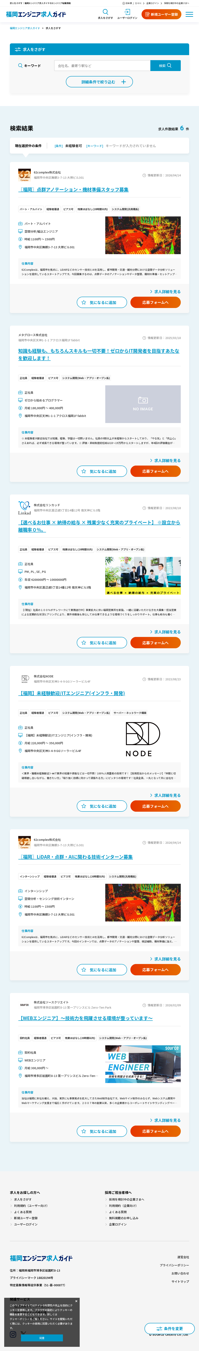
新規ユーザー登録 (26, 1218)
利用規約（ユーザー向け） (31, 1206)
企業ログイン (152, 3)
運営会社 (183, 1257)
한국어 (138, 3)
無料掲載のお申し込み (123, 1218)
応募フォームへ (155, 302)
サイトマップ (180, 1282)
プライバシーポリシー (174, 1265)
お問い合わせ (180, 1273)
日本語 (129, 3)
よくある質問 (23, 1212)
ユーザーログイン (26, 1224)
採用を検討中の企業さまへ (176, 3)
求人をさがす (23, 1199)
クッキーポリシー (20, 1319)
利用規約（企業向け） (123, 1206)
